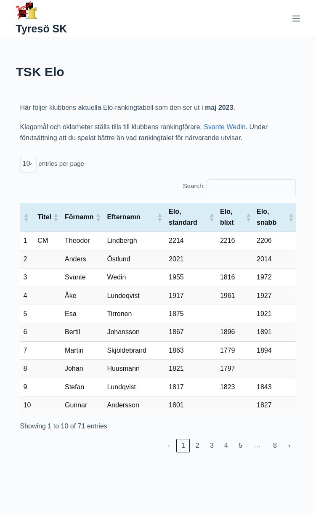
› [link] (289, 445)
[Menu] (296, 18)
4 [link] (226, 445)
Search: (194, 185)
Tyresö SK (41, 29)
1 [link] (183, 445)
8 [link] (275, 445)
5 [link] (240, 445)
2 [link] (197, 445)
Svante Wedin (224, 126)
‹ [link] (169, 445)
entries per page (61, 163)
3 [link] (212, 445)
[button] (26, 217)
